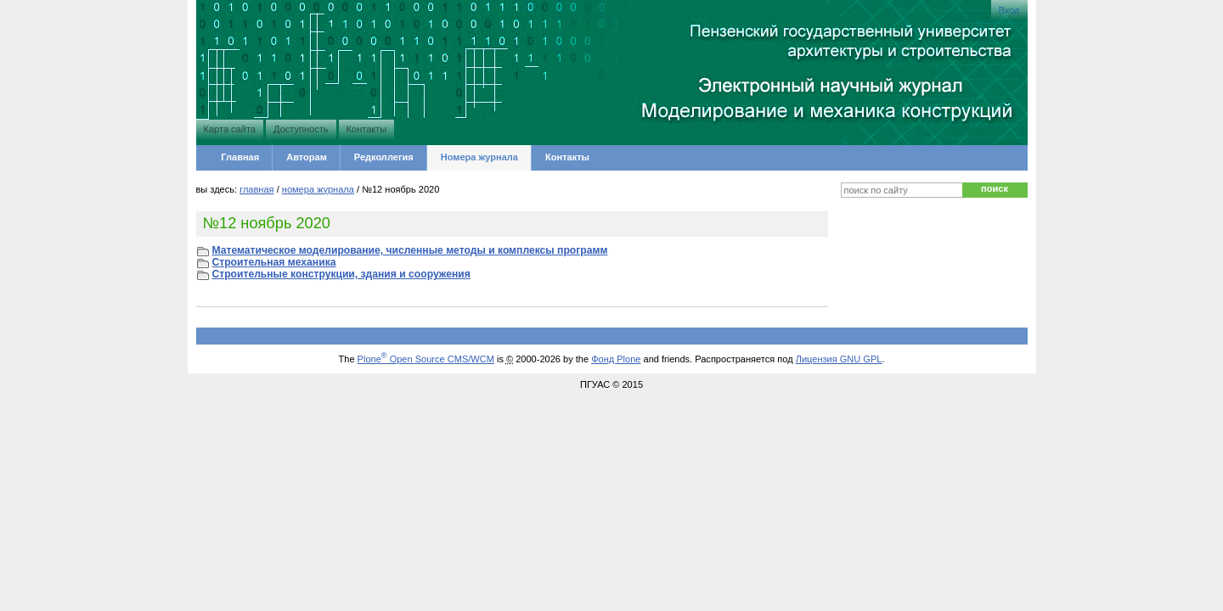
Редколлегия (384, 157)
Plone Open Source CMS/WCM (426, 359)
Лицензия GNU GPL (839, 359)
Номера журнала (479, 157)
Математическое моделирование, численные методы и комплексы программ (410, 250)
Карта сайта (230, 129)
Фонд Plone (615, 359)
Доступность (300, 129)
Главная (240, 157)
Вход (1009, 10)
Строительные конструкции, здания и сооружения (341, 274)
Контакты (367, 129)
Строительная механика (274, 262)
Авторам (306, 157)
